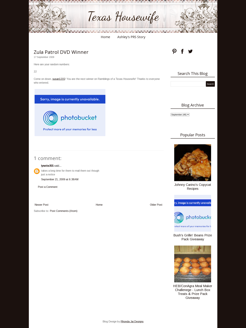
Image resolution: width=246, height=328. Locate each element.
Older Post (156, 204)
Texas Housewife (123, 16)
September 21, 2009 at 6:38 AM (59, 179)
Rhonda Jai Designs (132, 321)
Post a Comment (48, 187)
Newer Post (42, 204)
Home (105, 37)
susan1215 (58, 79)
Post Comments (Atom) (63, 211)
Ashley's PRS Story (131, 37)
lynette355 (47, 165)
